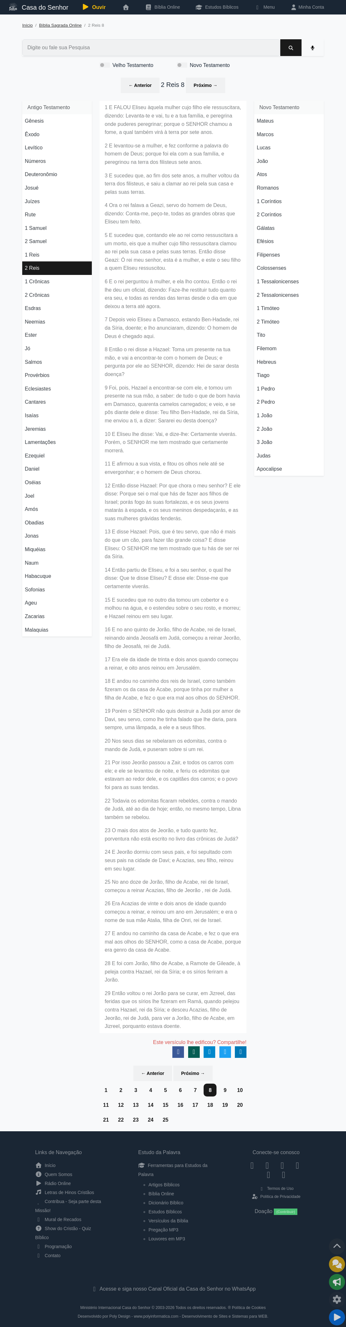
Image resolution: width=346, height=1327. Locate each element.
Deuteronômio (41, 174)
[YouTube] (297, 1165)
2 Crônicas (37, 295)
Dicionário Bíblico (166, 1202)
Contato (48, 1255)
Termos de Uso (276, 1188)
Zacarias (34, 616)
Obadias (34, 522)
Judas (264, 455)
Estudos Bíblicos (217, 7)
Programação (53, 1246)
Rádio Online (53, 1183)
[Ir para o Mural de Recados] (337, 1264)
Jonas (32, 536)
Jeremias (35, 429)
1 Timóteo (268, 308)
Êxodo (32, 134)
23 (136, 1120)
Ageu (31, 603)
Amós (31, 509)
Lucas (264, 147)
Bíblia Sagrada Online (60, 25)
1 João (264, 415)
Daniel (32, 469)
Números (35, 161)
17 (195, 1105)
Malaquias (36, 630)
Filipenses (268, 255)
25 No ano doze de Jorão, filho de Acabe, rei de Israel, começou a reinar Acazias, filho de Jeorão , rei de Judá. (168, 886)
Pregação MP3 (163, 1229)
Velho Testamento (132, 65)
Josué (32, 188)
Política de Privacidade (276, 1196)
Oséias (33, 482)
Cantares (35, 402)
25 (165, 1120)
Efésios (265, 241)
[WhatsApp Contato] (268, 1174)
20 (240, 1105)
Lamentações (40, 442)
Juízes (32, 201)
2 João (264, 429)
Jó (27, 348)
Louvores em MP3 (167, 1238)
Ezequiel (34, 455)
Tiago (263, 375)
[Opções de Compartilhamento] (337, 1282)
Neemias (35, 322)
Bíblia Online (162, 7)
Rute (30, 214)
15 (165, 1105)
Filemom (266, 348)
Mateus (265, 121)
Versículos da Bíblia (168, 1220)
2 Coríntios (269, 214)
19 (225, 1105)
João (262, 161)
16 (180, 1105)
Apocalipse (269, 469)
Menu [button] (264, 7)
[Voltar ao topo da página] (337, 1246)
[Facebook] (252, 1165)
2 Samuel (36, 241)
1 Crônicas (37, 281)
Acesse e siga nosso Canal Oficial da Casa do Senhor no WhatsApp (172, 1289)
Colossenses (271, 268)
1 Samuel (36, 228)
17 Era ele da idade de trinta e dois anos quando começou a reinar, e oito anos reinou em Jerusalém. (171, 664)
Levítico (34, 147)
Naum (32, 563)
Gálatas (265, 228)
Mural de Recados (58, 1219)
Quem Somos (53, 1174)
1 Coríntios (269, 201)
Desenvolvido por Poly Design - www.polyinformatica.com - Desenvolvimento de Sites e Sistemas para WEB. (173, 1316)
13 (136, 1105)
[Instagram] (267, 1165)
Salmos (33, 362)
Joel (29, 496)
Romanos (268, 188)
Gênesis (34, 121)
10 (240, 1090)
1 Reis (32, 255)
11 (106, 1105)
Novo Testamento (210, 65)
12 (121, 1105)
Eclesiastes (38, 388)
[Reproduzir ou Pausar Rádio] (337, 1317)
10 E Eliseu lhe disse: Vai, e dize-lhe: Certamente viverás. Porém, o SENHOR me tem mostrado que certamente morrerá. (171, 442)
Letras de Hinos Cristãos (64, 1192)
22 (121, 1120)
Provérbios (37, 375)
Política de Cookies (249, 1307)
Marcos (265, 134)
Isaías (32, 415)
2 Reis (32, 268)
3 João (264, 442)
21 (106, 1120)
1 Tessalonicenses (278, 281)
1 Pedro (266, 388)
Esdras (33, 308)
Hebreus (266, 362)
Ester (31, 335)
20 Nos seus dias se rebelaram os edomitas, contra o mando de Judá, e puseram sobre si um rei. (165, 745)
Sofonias (35, 589)
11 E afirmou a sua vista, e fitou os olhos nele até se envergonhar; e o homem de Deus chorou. (164, 468)
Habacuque (38, 576)
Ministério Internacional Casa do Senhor (115, 1307)
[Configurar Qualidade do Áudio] (337, 1300)
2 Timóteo (268, 322)
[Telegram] (283, 1174)
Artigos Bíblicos (164, 1184)
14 (151, 1105)
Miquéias (35, 549)
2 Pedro (266, 402)
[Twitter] (282, 1165)
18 (210, 1105)
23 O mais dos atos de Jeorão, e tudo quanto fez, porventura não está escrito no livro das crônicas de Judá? (171, 835)
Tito (261, 335)
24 (151, 1120)
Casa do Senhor (38, 6)
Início (27, 25)
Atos (262, 174)
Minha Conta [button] (307, 7)
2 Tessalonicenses (278, 295)
